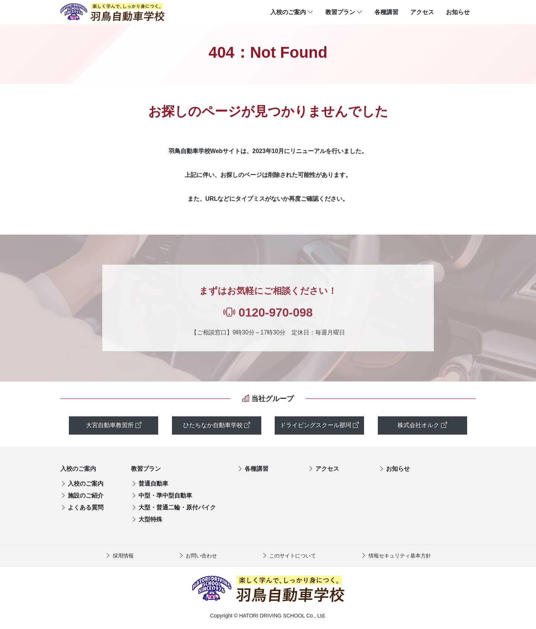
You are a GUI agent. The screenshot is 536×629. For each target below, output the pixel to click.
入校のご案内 (291, 12)
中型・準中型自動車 (161, 495)
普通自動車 (149, 483)
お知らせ (458, 12)
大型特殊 (146, 519)
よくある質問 (81, 507)
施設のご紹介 (81, 495)
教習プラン (344, 12)
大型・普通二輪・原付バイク (173, 507)
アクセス (422, 12)
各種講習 (386, 12)
